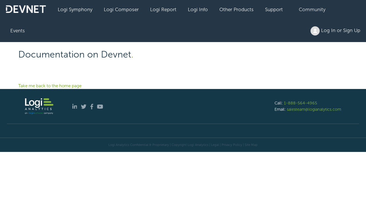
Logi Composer (121, 9)
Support (274, 9)
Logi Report (163, 9)
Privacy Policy (232, 145)
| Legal (214, 145)
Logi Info (198, 9)
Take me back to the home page (49, 85)
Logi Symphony (75, 9)
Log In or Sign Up (335, 30)
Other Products (236, 9)
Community (312, 9)
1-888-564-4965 (300, 103)
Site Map (251, 145)
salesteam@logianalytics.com (314, 109)
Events (17, 30)
